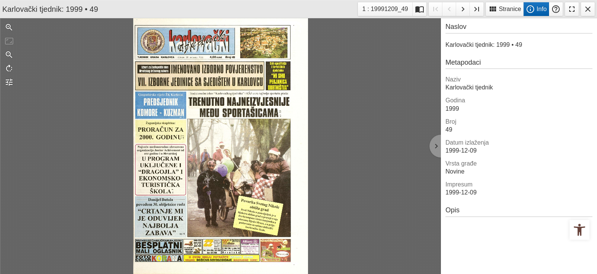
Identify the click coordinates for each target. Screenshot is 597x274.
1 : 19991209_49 (385, 8)
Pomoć (555, 9)
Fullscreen (571, 9)
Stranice (504, 9)
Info (536, 9)
